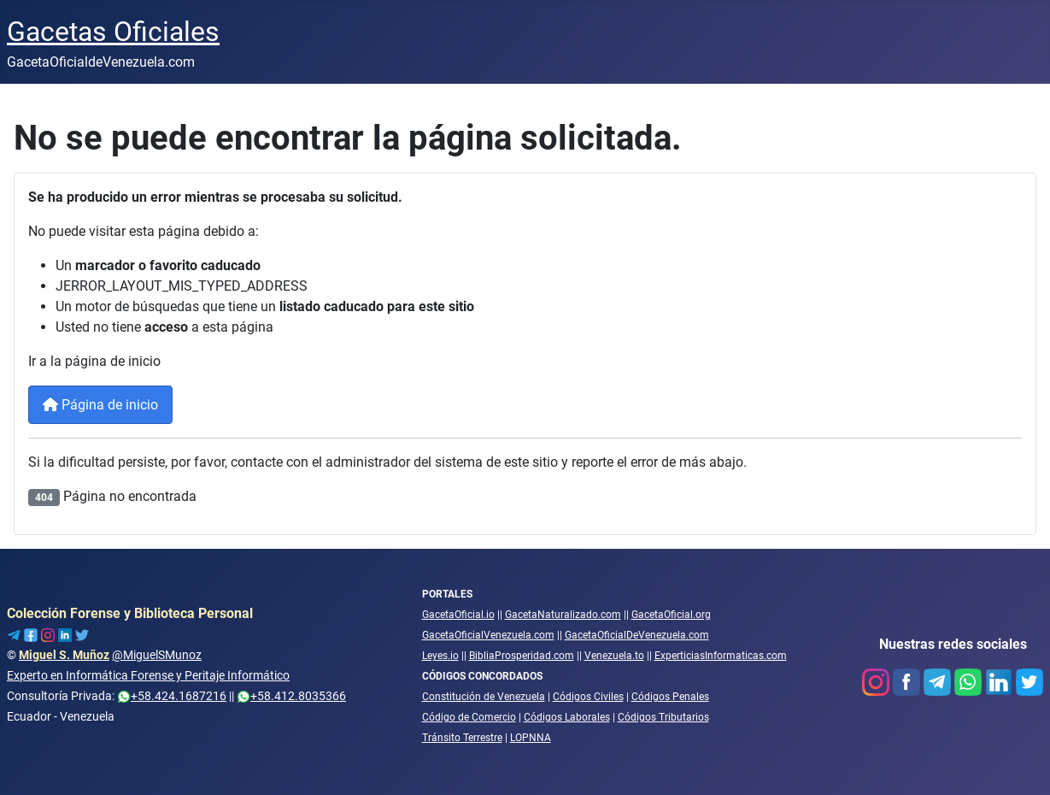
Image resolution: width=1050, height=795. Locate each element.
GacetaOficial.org (671, 615)
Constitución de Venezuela (483, 697)
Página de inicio (100, 405)
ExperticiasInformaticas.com (720, 656)
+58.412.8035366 (291, 696)
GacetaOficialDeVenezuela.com (637, 635)
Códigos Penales (670, 697)
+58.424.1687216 (171, 696)
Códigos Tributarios (663, 717)
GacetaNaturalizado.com (563, 615)
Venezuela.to (614, 656)
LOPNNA (530, 738)
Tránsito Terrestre (462, 738)
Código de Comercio (469, 717)
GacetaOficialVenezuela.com (488, 635)
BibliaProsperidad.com (521, 656)
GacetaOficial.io (458, 615)
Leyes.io (440, 656)
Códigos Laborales (567, 717)
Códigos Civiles (588, 697)
